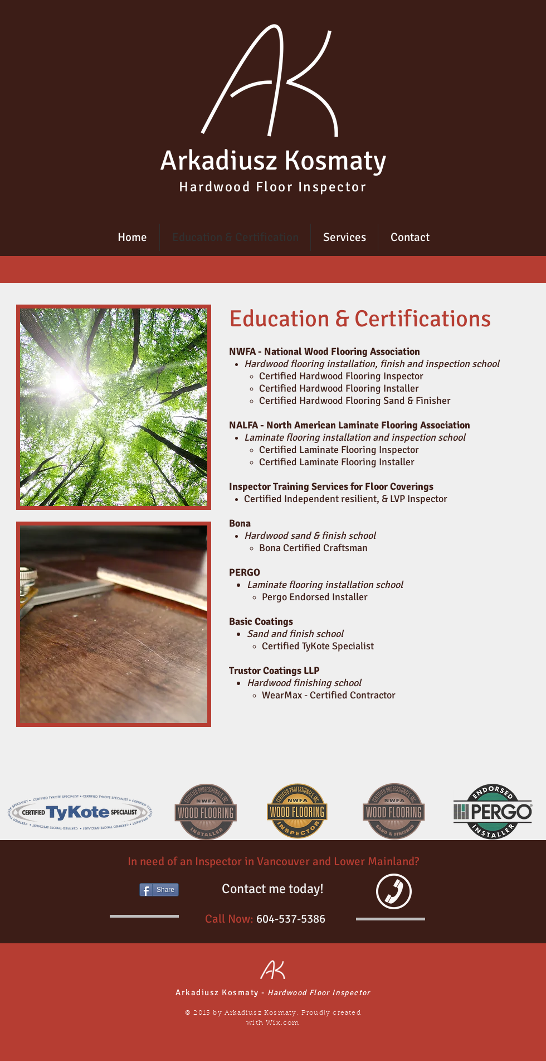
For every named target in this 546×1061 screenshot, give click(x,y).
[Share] (159, 889)
